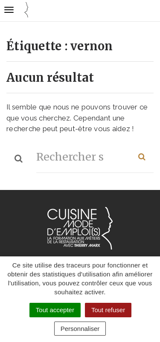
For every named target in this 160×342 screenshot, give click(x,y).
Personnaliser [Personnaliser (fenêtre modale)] (80, 328)
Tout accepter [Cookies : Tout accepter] (55, 309)
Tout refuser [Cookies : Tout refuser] (108, 309)
